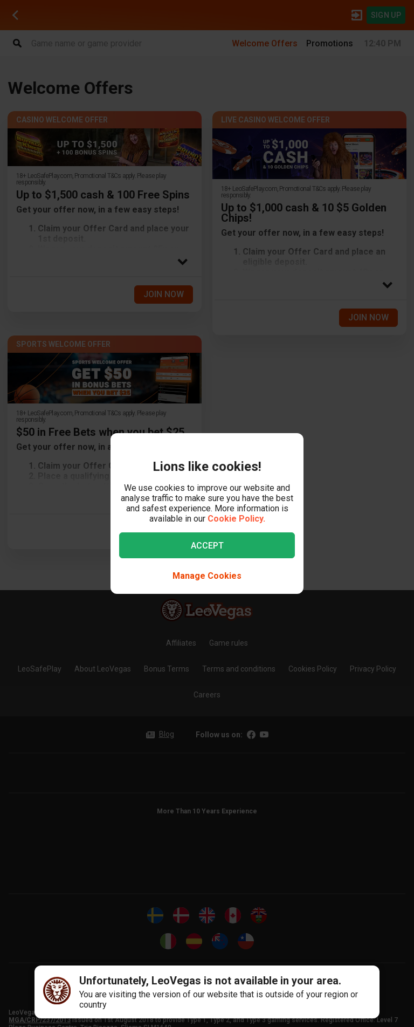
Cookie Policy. (236, 519)
